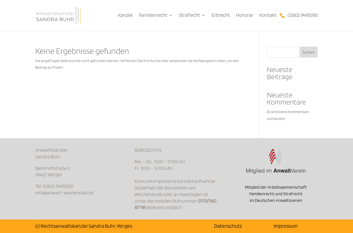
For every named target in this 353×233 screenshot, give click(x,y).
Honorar (244, 15)
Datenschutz (228, 226)
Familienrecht (153, 15)
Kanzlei (125, 15)
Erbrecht (221, 15)
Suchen (309, 52)
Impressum (286, 226)
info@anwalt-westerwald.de (64, 192)
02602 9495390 (302, 15)
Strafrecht (189, 15)
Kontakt (267, 15)
